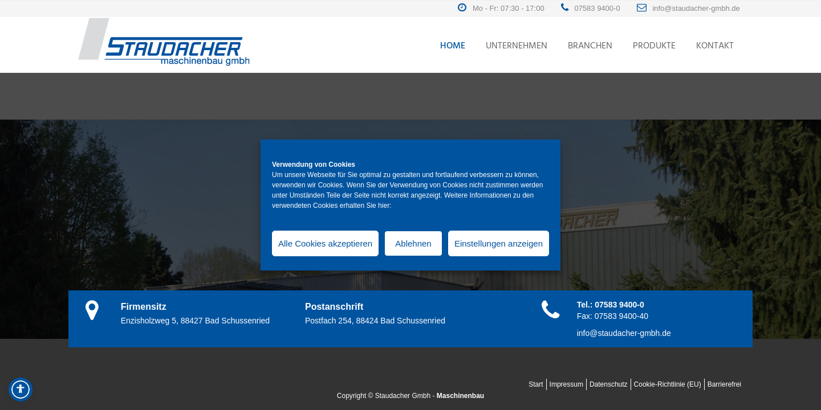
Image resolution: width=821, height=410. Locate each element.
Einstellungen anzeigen (498, 243)
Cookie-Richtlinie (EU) (667, 384)
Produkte (654, 46)
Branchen (590, 46)
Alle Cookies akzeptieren (325, 243)
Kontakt (715, 46)
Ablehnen (413, 243)
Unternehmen (516, 46)
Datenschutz (609, 384)
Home (452, 46)
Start (536, 384)
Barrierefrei (724, 384)
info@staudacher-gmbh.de (698, 8)
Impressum (566, 384)
